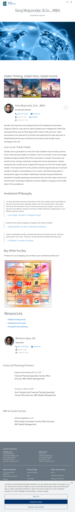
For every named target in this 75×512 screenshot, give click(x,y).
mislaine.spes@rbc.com (46, 456)
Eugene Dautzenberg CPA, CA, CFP (28, 372)
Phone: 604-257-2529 (9, 457)
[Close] (72, 483)
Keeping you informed (57, 479)
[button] (66, 107)
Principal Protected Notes (18, 327)
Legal (28, 475)
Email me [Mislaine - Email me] (36, 346)
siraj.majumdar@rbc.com (11, 456)
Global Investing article (17, 319)
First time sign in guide (57, 475)
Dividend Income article (17, 323)
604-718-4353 (22, 346)
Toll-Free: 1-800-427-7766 (10, 461)
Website (5, 479)
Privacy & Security (32, 472)
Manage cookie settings (36, 507)
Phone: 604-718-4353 (45, 457)
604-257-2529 (21, 114)
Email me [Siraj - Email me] (35, 114)
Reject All (36, 496)
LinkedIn (34, 117)
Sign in (53, 472)
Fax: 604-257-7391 (8, 459)
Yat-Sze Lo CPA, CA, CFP (24, 389)
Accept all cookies (36, 502)
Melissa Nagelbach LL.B (24, 418)
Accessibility (30, 479)
